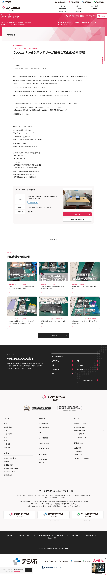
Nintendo (44, 294)
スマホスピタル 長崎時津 (10, 16)
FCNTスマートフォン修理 (81, 462)
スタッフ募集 (78, 455)
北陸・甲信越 (55, 373)
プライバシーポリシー (10, 475)
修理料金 (69, 22)
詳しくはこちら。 (17, 571)
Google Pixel (17, 59)
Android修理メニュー (80, 438)
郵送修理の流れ (62, 8)
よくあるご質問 (43, 442)
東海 (52, 377)
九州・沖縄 (80, 373)
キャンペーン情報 (61, 24)
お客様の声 (84, 22)
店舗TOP (61, 22)
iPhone (43, 330)
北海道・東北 (55, 365)
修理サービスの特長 (10, 462)
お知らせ (95, 8)
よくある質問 (79, 8)
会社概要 (7, 465)
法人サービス (79, 11)
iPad (11, 294)
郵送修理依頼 (8, 479)
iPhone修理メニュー (80, 431)
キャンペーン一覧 (44, 452)
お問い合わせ (61, 540)
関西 (78, 365)
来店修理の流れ (95, 6)
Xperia (74, 294)
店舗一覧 (62, 6)
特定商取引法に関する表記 (12, 472)
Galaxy (11, 330)
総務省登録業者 (9, 469)
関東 (52, 369)
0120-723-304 (31, 213)
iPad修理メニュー (79, 434)
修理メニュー (79, 6)
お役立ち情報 (62, 11)
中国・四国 (80, 369)
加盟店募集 (77, 452)
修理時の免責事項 (44, 540)
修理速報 (77, 22)
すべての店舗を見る (87, 384)
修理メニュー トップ (80, 428)
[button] (28, 570)
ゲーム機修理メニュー (80, 441)
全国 (5, 428)
